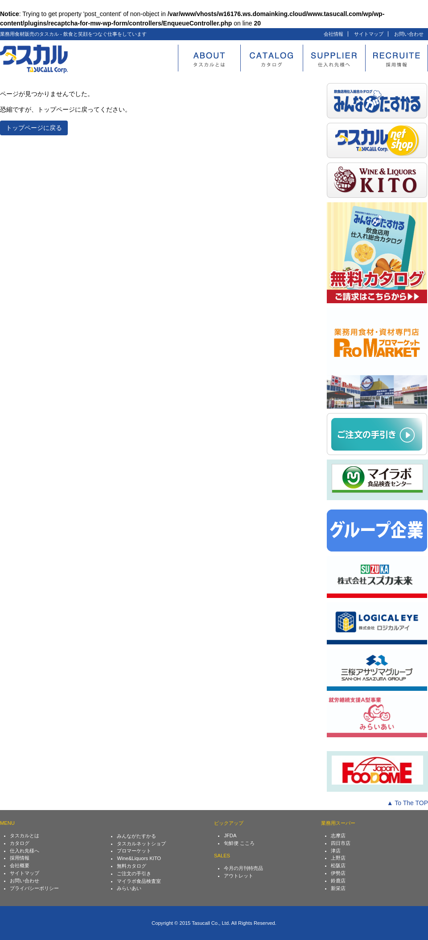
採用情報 (19, 858)
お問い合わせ (409, 34)
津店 (336, 850)
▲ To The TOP (407, 802)
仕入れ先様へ (24, 850)
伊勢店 (338, 873)
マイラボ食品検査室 (139, 881)
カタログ (19, 843)
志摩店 (338, 835)
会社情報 (333, 34)
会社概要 (19, 865)
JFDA (230, 835)
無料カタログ (131, 866)
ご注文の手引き (134, 873)
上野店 (338, 858)
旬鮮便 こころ (239, 843)
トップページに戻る (34, 127)
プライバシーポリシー (34, 888)
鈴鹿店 (338, 880)
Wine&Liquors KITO (139, 858)
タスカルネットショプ (141, 843)
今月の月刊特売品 (243, 868)
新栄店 (338, 888)
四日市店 (340, 843)
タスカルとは (24, 835)
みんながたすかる (136, 836)
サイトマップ (368, 34)
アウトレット (238, 875)
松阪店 (338, 865)
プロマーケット (134, 850)
